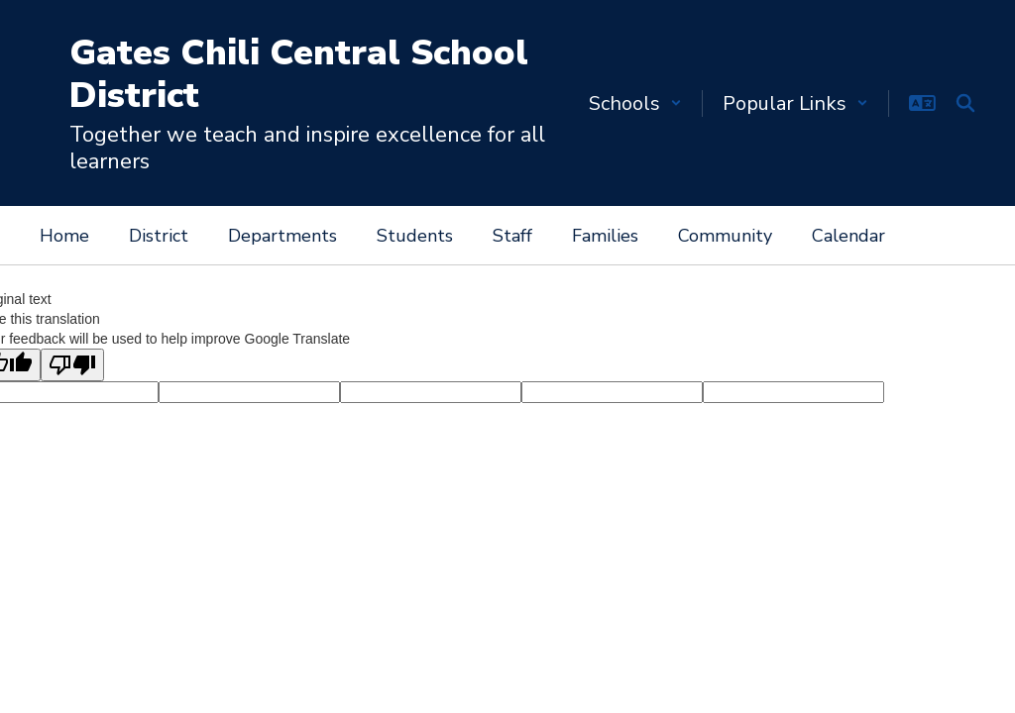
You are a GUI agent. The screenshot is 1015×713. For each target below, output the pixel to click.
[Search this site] (965, 103)
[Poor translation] (72, 365)
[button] (635, 103)
